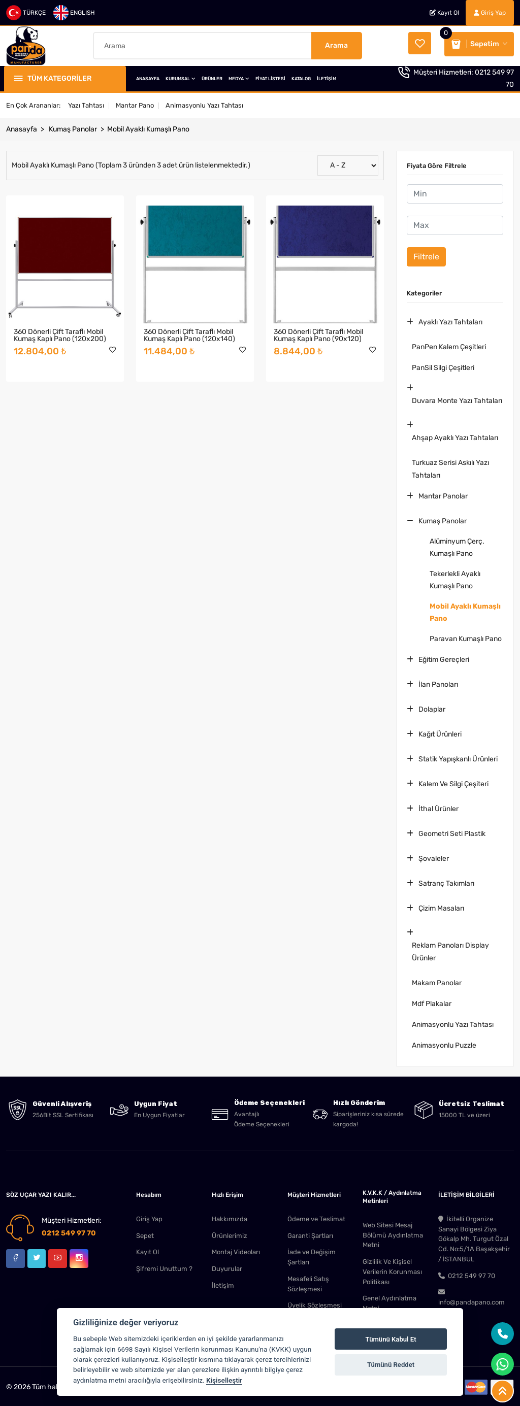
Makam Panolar (437, 980)
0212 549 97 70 (69, 1230)
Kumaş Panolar (73, 126)
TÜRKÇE (26, 12)
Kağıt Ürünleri (440, 731)
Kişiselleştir (224, 1380)
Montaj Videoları (236, 1250)
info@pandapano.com (471, 1295)
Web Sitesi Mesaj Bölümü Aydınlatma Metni (393, 1233)
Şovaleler (433, 856)
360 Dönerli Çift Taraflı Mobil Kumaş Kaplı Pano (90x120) (318, 333)
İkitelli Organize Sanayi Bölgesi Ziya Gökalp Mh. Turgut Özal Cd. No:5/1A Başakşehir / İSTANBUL (474, 1237)
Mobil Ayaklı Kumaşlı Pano (148, 126)
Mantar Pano (135, 103)
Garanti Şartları (310, 1233)
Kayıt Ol (444, 12)
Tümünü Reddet (390, 1364)
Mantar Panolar (443, 493)
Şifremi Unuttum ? (164, 1266)
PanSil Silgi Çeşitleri (443, 365)
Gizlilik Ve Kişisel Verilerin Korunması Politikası (392, 1270)
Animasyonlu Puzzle (444, 1043)
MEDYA (239, 76)
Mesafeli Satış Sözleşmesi (308, 1282)
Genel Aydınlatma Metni (389, 1302)
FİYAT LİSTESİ (270, 76)
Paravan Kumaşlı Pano (466, 636)
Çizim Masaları (441, 905)
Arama (336, 44)
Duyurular (227, 1266)
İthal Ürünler (438, 806)
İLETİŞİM (326, 76)
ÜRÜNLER (212, 76)
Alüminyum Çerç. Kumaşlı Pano (457, 544)
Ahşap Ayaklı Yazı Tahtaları (455, 435)
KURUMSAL (181, 76)
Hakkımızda (229, 1216)
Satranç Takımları (446, 881)
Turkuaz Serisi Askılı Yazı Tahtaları (450, 466)
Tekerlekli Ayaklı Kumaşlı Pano (455, 577)
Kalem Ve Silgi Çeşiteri (453, 781)
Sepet (145, 1233)
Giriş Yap (490, 12)
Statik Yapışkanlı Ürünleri (458, 756)
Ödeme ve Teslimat (316, 1216)
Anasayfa (21, 126)
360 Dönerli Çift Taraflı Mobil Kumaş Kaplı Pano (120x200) (60, 333)
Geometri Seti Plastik (451, 831)
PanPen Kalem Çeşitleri (449, 344)
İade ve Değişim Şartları (311, 1255)
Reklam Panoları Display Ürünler (450, 949)
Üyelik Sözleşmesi (314, 1304)
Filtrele (426, 254)
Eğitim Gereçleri (443, 657)
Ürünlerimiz (229, 1233)
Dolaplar (431, 706)
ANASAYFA (147, 76)
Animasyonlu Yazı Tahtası (204, 103)
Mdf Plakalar (431, 1001)
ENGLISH (74, 12)
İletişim (223, 1283)
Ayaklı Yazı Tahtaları (450, 319)
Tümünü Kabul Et (391, 1339)
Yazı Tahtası (86, 103)
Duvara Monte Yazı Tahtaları (457, 398)
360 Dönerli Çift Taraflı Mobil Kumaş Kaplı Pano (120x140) (189, 333)
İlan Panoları (438, 682)
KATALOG (301, 76)
